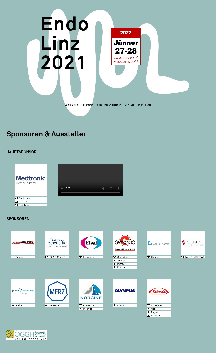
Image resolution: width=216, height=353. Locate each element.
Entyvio (154, 312)
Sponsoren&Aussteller (109, 104)
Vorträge (129, 104)
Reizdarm (24, 205)
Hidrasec (155, 257)
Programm (87, 104)
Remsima (20, 257)
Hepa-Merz (55, 305)
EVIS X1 (121, 305)
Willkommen (71, 104)
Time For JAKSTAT (194, 257)
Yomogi (121, 260)
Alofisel (154, 309)
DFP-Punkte (144, 104)
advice (19, 305)
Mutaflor (121, 264)
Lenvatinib (88, 257)
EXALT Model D (57, 257)
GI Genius (24, 201)
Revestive (156, 315)
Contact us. (24, 198)
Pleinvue (87, 309)
